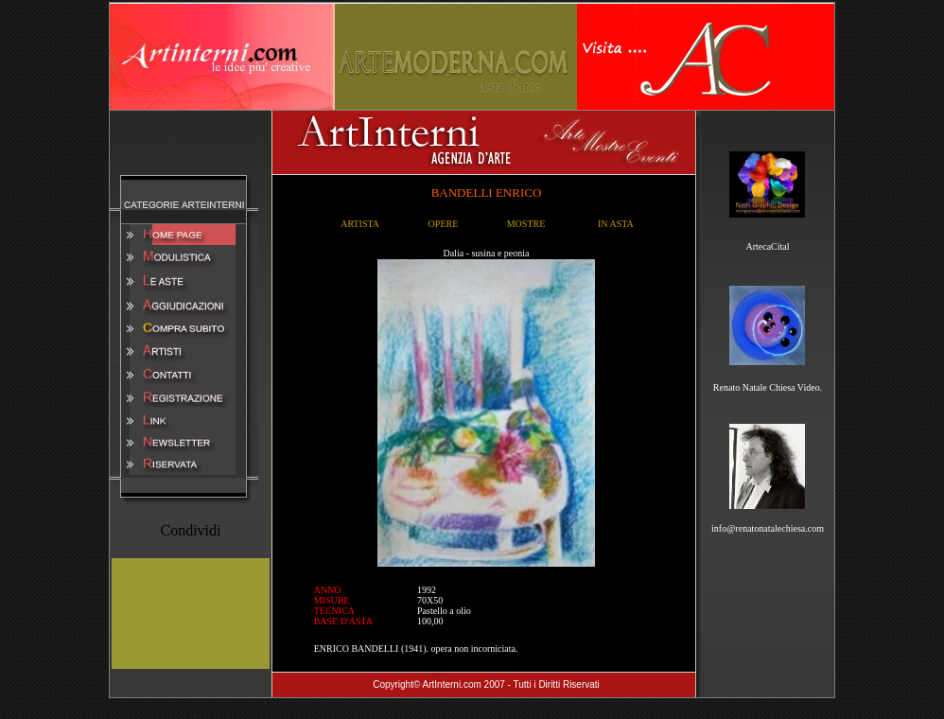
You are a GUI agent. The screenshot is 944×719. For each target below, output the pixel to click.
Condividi (190, 530)
